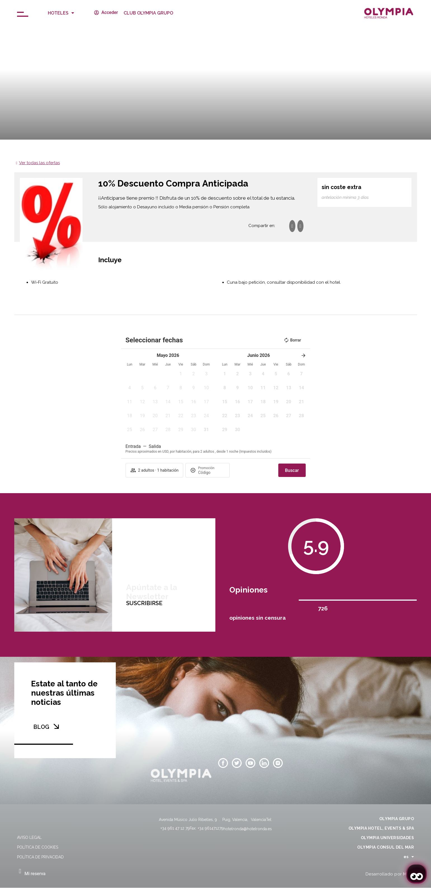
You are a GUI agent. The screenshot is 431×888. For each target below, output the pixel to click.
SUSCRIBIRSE (144, 656)
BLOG (41, 727)
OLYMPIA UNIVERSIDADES (387, 838)
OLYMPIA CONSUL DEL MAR (385, 847)
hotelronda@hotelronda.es (247, 829)
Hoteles (61, 13)
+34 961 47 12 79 (175, 828)
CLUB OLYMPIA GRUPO (148, 13)
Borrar (292, 340)
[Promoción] (211, 472)
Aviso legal (29, 837)
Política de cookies (37, 847)
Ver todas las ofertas (39, 162)
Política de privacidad (40, 857)
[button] (180, 375)
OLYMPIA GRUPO (396, 819)
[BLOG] (56, 726)
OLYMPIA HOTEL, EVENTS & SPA (381, 828)
